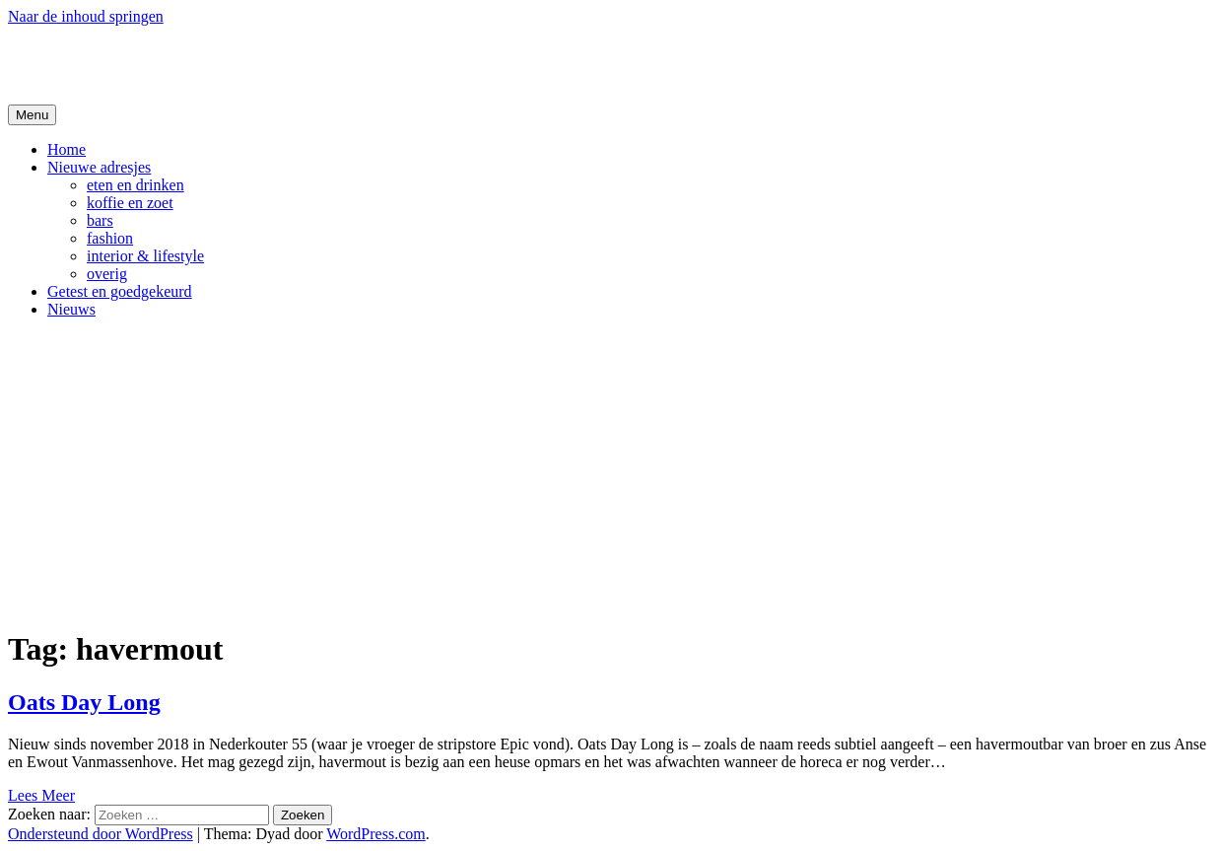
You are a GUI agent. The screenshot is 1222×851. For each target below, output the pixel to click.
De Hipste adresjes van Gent (198, 64)
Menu (32, 114)
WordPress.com (375, 833)
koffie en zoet (130, 202)
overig (107, 273)
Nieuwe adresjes (99, 167)
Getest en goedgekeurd (119, 291)
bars (100, 220)
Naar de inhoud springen (86, 16)
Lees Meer (41, 795)
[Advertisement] (611, 472)
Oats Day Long (84, 702)
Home (66, 149)
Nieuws (71, 309)
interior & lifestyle (145, 256)
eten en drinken (135, 185)
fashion (110, 238)
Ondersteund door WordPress (100, 833)
